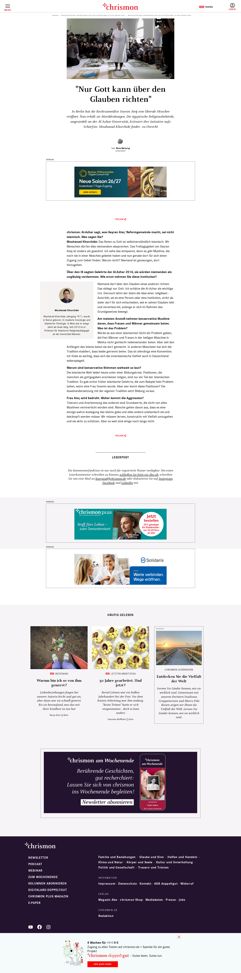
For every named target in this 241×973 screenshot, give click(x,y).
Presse (171, 900)
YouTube (30, 927)
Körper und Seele (139, 862)
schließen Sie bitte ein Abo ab (139, 475)
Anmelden (232, 7)
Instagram (165, 479)
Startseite (55, 15)
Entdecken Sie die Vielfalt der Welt (179, 679)
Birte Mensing (123, 148)
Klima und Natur (110, 862)
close (178, 937)
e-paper (34, 903)
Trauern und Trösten (153, 867)
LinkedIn (127, 483)
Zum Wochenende (43, 877)
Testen (206, 7)
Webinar (35, 870)
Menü (7, 10)
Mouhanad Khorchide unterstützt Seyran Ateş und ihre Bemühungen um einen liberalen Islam (93, 15)
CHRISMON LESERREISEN (179, 669)
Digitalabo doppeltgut (47, 890)
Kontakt (145, 884)
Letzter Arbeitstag (123, 673)
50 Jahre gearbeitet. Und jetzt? (120, 683)
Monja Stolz (55, 715)
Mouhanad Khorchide (67, 310)
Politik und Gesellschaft (116, 867)
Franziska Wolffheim (117, 719)
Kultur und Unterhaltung (174, 862)
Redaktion (106, 916)
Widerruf (187, 884)
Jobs (182, 900)
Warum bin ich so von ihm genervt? (59, 683)
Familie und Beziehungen (117, 857)
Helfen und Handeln (182, 857)
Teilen (119, 219)
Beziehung (61, 673)
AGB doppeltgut (166, 884)
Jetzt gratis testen (102, 964)
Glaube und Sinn (151, 857)
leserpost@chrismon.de (110, 479)
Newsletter (38, 858)
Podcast (35, 864)
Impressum (106, 884)
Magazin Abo (107, 900)
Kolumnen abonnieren (47, 883)
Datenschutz (127, 884)
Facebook (108, 483)
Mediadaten (154, 900)
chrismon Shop (131, 900)
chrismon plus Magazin (48, 896)
